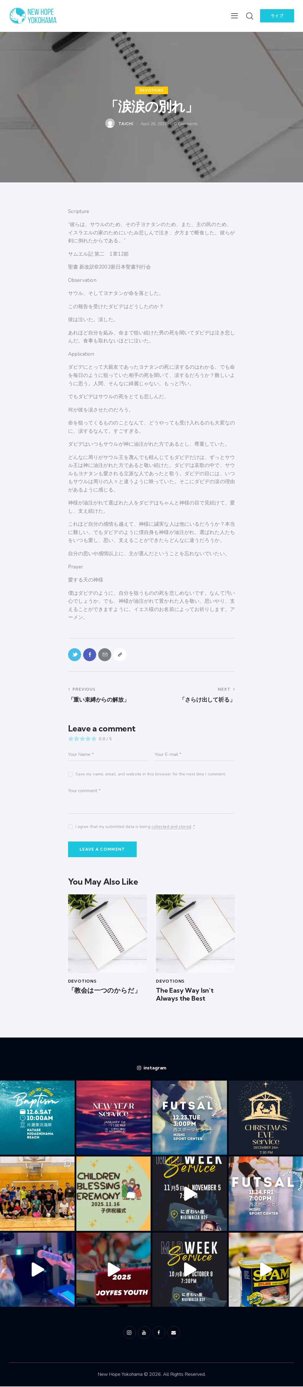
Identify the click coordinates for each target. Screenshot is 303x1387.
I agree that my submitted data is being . (135, 827)
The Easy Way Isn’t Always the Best (185, 995)
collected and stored (171, 827)
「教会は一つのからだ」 (104, 991)
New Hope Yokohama (120, 1374)
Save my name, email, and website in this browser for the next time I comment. (150, 774)
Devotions (151, 90)
